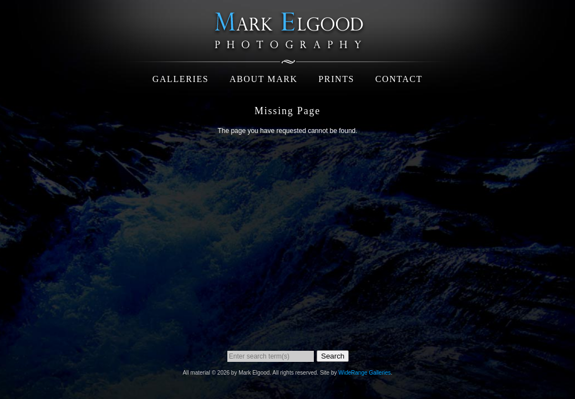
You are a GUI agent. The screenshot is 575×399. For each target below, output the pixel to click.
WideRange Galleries (364, 373)
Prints (336, 79)
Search (332, 356)
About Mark (264, 79)
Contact (399, 79)
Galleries (180, 79)
